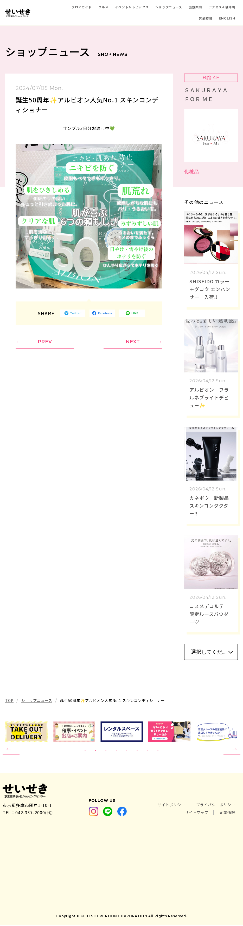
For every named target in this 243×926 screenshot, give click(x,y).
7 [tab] (147, 750)
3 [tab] (105, 750)
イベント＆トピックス (132, 7)
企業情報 (226, 813)
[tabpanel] (121, 731)
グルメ (103, 7)
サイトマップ (192, 813)
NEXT (133, 342)
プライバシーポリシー (213, 806)
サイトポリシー (163, 806)
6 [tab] (137, 750)
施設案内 (195, 7)
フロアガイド (82, 7)
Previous (11, 749)
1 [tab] (85, 750)
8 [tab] (158, 750)
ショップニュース (168, 7)
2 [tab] (95, 750)
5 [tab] (126, 750)
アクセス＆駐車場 (222, 7)
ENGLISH (227, 18)
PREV (45, 342)
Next (231, 749)
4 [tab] (116, 750)
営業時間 (205, 18)
